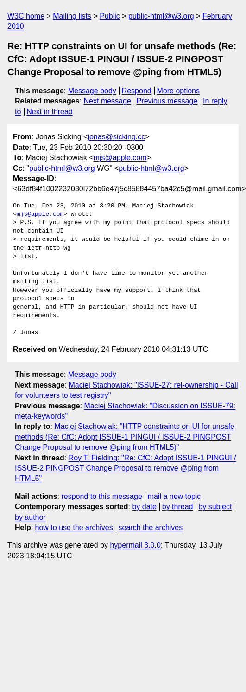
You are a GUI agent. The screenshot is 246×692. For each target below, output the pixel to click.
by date (144, 507)
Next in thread (49, 112)
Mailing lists (72, 16)
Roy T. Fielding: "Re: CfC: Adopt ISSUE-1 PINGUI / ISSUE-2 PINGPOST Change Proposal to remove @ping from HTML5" (125, 468)
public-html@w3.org (161, 16)
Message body (92, 91)
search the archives (151, 527)
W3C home (25, 16)
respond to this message (101, 496)
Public (110, 16)
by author (30, 517)
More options (178, 91)
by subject (215, 507)
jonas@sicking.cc (116, 137)
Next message (107, 101)
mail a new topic (174, 496)
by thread (177, 507)
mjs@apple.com (120, 158)
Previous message (167, 101)
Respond (136, 91)
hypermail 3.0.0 (135, 545)
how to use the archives (74, 527)
